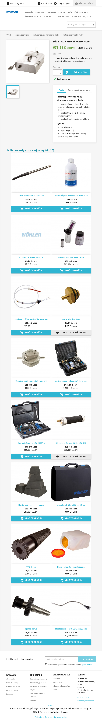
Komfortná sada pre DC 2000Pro (31, 443)
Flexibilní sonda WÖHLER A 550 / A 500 (71, 629)
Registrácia (57, 682)
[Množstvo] (56, 72)
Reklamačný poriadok (38, 682)
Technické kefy (61, 16)
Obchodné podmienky (38, 679)
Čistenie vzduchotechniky (38, 16)
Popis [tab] (61, 90)
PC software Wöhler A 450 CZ (31, 257)
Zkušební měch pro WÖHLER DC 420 (71, 443)
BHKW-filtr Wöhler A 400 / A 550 (71, 257)
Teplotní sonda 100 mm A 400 (31, 195)
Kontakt (33, 700)
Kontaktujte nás (15, 3)
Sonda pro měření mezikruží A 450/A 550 (31, 319)
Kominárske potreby (35, 12)
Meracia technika (56, 12)
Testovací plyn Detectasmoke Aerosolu (71, 195)
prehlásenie (87, 664)
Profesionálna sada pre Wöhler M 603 (71, 381)
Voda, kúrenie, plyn (81, 16)
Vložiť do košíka (76, 72)
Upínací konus (31, 629)
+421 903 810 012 (84, 697)
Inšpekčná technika (78, 12)
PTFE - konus (31, 567)
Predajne (9, 694)
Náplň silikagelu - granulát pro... (71, 567)
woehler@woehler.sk (86, 700)
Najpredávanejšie (13, 686)
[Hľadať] (81, 24)
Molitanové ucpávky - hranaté (31, 505)
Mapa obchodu (12, 690)
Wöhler (51, 705)
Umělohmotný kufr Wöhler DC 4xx (71, 505)
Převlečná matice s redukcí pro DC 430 (31, 381)
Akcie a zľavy (11, 679)
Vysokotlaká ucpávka (71, 319)
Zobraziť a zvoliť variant (71, 332)
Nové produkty (12, 682)
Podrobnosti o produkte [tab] (79, 90)
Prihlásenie (57, 678)
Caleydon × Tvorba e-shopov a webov (51, 717)
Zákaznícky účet (61, 674)
